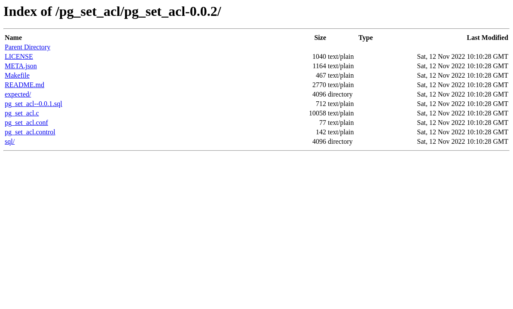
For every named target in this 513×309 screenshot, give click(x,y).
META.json (21, 66)
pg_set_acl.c (22, 113)
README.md (24, 84)
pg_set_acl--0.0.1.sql (33, 103)
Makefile (17, 75)
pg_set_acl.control (30, 132)
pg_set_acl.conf (26, 122)
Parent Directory (27, 47)
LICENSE (19, 56)
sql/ (10, 141)
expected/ (18, 94)
